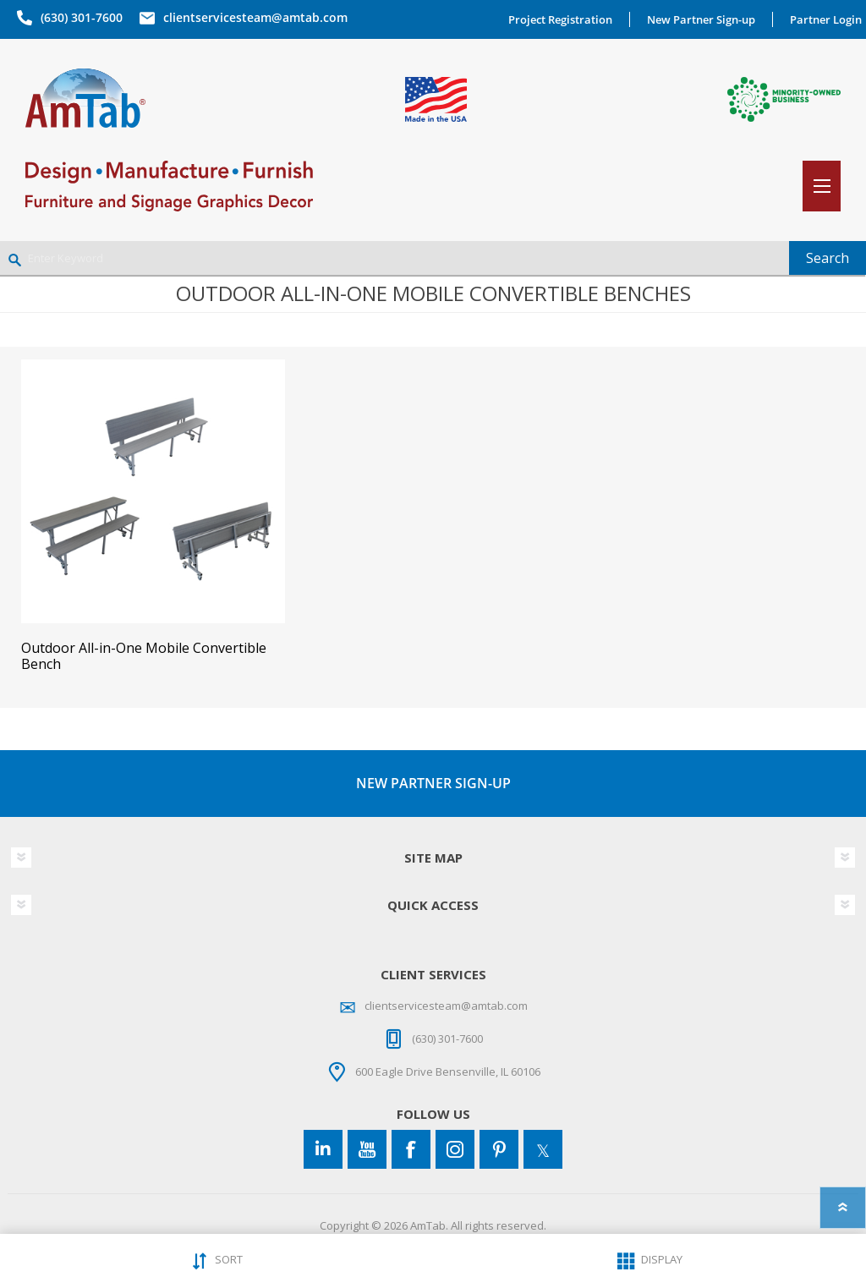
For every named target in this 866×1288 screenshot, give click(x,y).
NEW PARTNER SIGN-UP (433, 783)
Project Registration (560, 19)
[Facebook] (411, 1149)
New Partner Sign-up (701, 19)
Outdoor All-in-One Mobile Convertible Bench (143, 656)
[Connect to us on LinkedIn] (323, 1149)
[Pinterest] (499, 1149)
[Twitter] (542, 1149)
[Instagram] (455, 1149)
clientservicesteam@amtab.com (255, 17)
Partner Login (826, 19)
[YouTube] (367, 1149)
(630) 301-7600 (82, 17)
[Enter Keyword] (394, 258)
